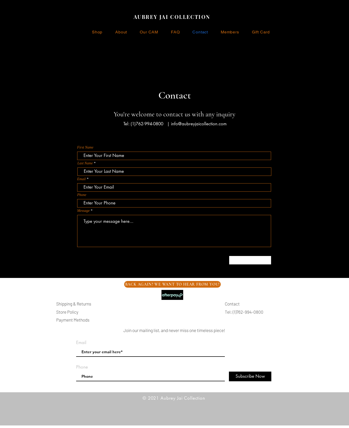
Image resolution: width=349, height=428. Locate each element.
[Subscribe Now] (250, 376)
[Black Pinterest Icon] (341, 223)
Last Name (85, 163)
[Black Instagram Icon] (341, 214)
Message (83, 211)
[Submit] (250, 260)
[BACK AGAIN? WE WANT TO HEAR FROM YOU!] (172, 284)
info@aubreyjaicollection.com (199, 124)
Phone (81, 195)
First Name (85, 147)
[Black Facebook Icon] (341, 205)
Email (81, 179)
